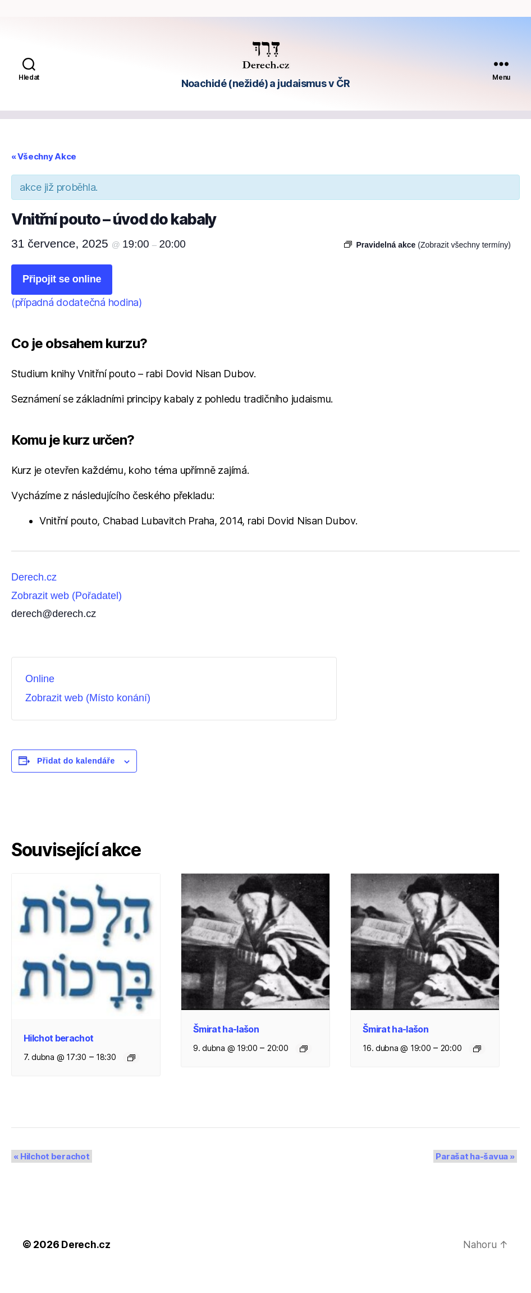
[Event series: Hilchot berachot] (131, 1074)
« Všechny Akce (43, 173)
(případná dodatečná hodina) (76, 319)
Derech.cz (34, 594)
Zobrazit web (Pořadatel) (66, 612)
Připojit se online (61, 295)
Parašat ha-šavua (477, 1173)
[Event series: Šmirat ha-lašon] (304, 1065)
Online (39, 695)
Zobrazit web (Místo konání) (87, 714)
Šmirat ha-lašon (226, 1046)
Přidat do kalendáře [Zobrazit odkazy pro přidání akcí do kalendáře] (76, 777)
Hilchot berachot (58, 1055)
